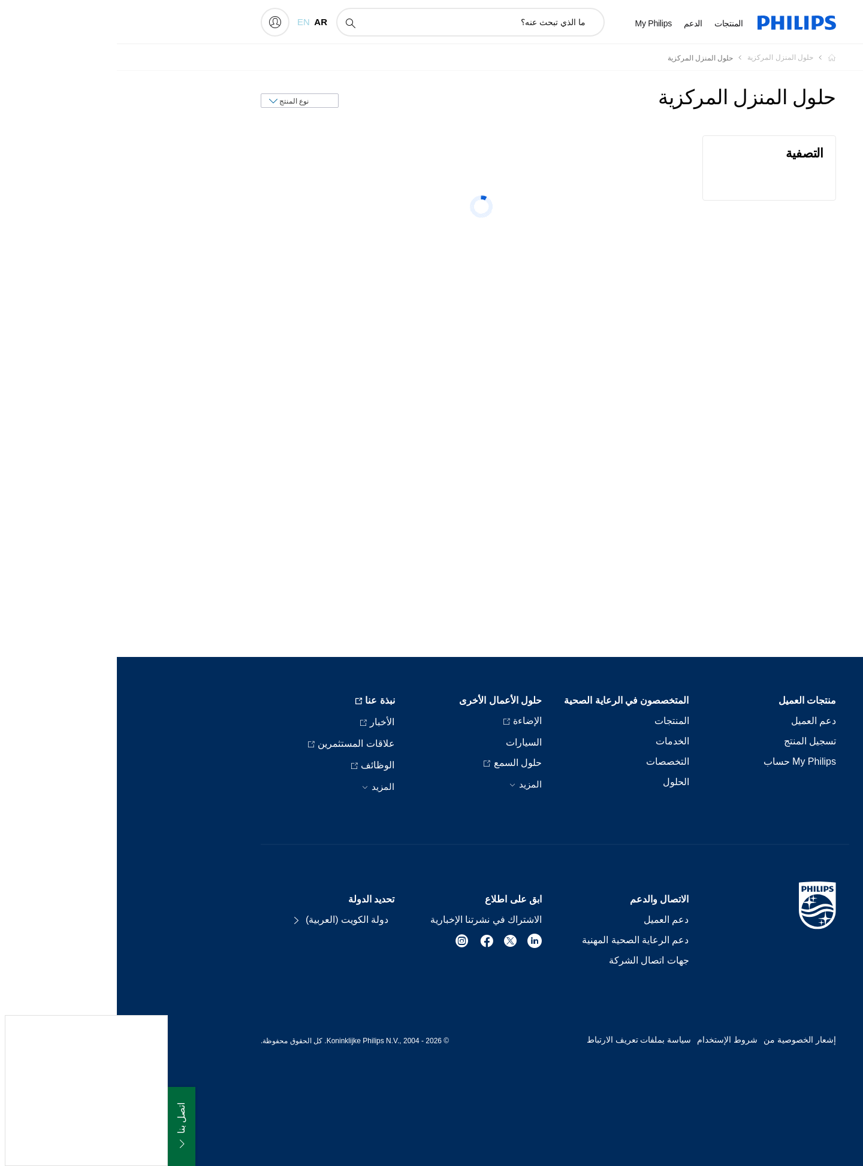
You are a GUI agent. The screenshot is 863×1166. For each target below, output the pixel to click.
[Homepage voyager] (707, 57)
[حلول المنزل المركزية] (656, 57)
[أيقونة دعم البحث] (233, 23)
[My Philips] (158, 22)
